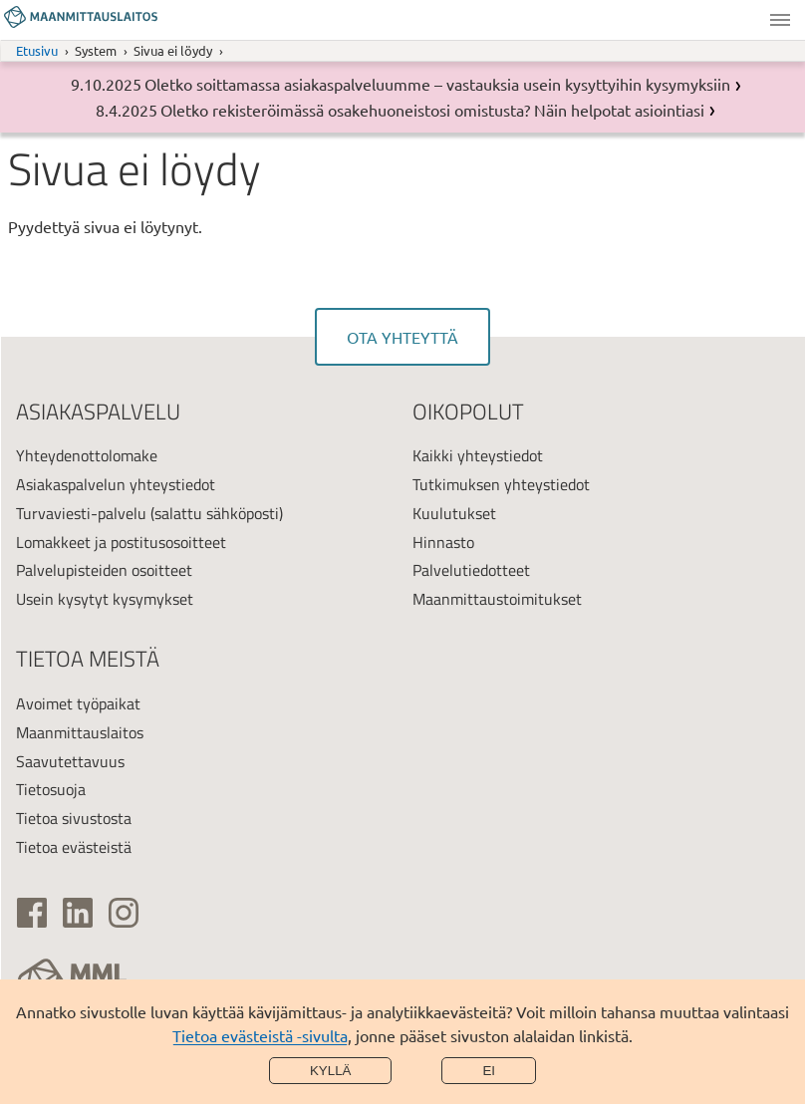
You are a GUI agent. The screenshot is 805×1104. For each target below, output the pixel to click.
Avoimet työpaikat (78, 703)
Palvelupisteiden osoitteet (104, 570)
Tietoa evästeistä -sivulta (260, 1035)
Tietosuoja (51, 789)
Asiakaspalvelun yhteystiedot (115, 484)
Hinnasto (443, 542)
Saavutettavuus (70, 761)
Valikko (780, 20)
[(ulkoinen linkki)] (32, 913)
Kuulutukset (454, 513)
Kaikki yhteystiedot (477, 455)
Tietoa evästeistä (74, 847)
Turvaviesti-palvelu (81, 513)
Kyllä (331, 1070)
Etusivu (37, 50)
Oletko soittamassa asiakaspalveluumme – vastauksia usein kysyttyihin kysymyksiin (437, 84)
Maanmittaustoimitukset (497, 599)
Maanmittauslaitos (79, 732)
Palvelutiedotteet (471, 570)
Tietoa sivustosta (74, 818)
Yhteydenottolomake (86, 455)
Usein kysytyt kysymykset (104, 599)
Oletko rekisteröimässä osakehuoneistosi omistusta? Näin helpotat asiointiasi (432, 110)
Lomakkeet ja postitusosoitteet (121, 542)
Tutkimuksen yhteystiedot (501, 484)
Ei (488, 1070)
